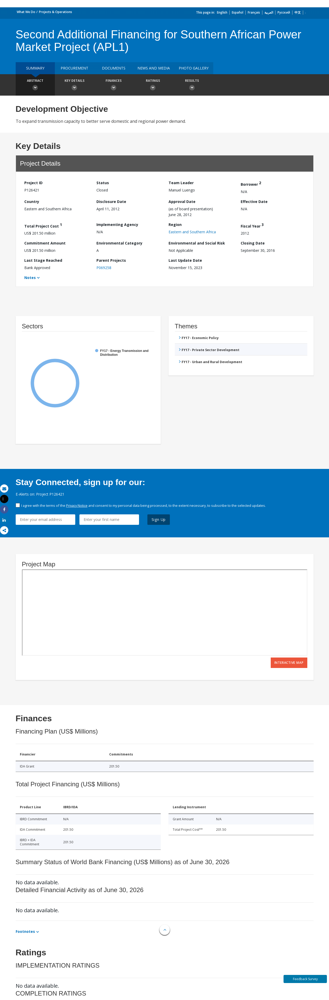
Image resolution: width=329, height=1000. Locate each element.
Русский (284, 12)
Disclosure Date (111, 201)
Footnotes (25, 931)
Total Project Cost (43, 225)
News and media (153, 68)
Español (237, 12)
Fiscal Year (252, 225)
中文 (298, 12)
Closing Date (253, 243)
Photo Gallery (194, 68)
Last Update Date (185, 260)
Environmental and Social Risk (197, 243)
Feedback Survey (305, 979)
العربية (268, 12)
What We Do (26, 12)
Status (102, 182)
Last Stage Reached (43, 260)
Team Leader (181, 182)
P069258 (103, 267)
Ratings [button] (152, 85)
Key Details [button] (74, 85)
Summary (35, 68)
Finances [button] (113, 85)
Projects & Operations (55, 12)
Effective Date (254, 201)
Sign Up (159, 519)
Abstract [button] (35, 85)
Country (31, 201)
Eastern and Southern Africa (192, 231)
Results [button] (192, 85)
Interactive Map (289, 662)
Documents (113, 68)
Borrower (251, 183)
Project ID (33, 182)
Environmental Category (119, 243)
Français (254, 12)
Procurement (74, 68)
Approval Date (182, 201)
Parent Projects (111, 260)
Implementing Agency (117, 224)
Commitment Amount (45, 243)
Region (175, 224)
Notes (30, 277)
